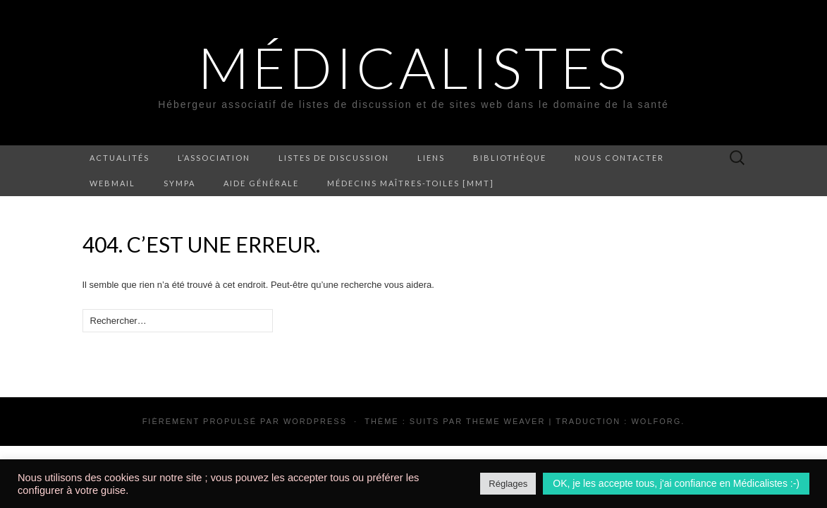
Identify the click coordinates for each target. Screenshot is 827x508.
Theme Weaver (505, 421)
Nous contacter (619, 157)
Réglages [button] (508, 483)
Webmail (112, 183)
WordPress (315, 421)
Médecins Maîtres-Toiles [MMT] (410, 183)
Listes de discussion (333, 157)
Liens (431, 157)
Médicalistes (414, 67)
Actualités (119, 157)
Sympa (179, 183)
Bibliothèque (509, 157)
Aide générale (261, 183)
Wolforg (656, 421)
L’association (214, 157)
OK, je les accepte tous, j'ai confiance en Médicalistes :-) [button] (676, 483)
